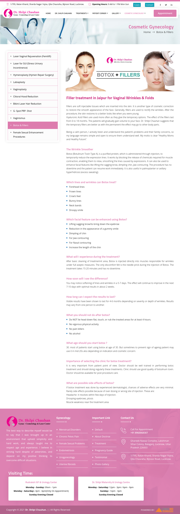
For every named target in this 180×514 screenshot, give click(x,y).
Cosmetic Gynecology (134, 13)
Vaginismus (19, 118)
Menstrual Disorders (70, 429)
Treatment (100, 443)
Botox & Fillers (20, 125)
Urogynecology (67, 457)
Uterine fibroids (67, 464)
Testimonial (101, 457)
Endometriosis (66, 450)
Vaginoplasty (20, 89)
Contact (149, 5)
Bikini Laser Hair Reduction (27, 103)
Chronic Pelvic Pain (69, 436)
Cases (137, 5)
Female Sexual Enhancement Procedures (28, 134)
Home (48, 13)
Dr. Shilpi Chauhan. (36, 509)
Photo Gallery (102, 464)
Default (99, 429)
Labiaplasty (19, 82)
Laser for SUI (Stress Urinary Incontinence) (28, 65)
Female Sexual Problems (72, 443)
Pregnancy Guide (104, 450)
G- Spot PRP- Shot (22, 110)
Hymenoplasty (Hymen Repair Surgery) (33, 74)
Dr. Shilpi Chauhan (63, 13)
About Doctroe (102, 436)
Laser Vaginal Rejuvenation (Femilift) (32, 56)
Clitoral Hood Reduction (25, 96)
